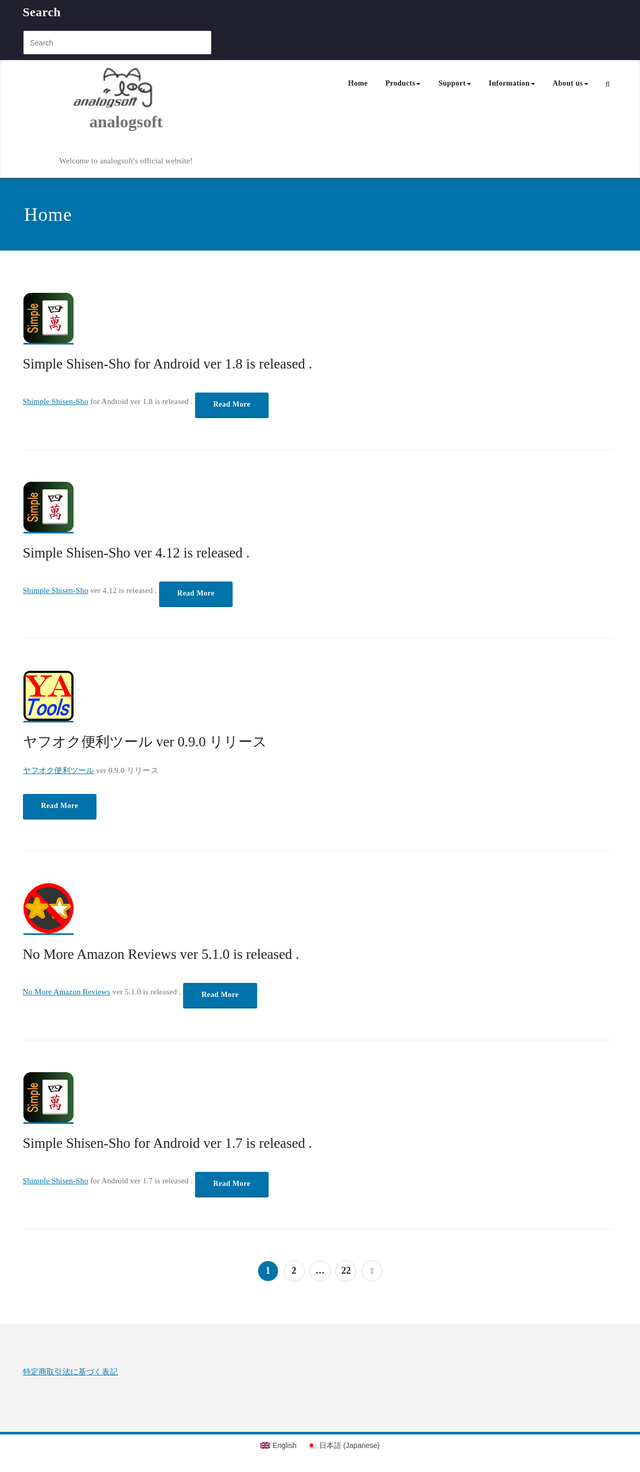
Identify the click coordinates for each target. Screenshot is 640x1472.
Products (402, 83)
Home (358, 83)
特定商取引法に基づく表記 (70, 1372)
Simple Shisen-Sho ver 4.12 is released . (136, 553)
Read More (232, 404)
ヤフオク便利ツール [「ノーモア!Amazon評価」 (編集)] (58, 770)
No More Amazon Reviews (67, 992)
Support (454, 83)
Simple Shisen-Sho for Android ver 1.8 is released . (167, 364)
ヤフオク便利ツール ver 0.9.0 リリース (145, 742)
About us (570, 83)
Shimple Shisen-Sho (56, 401)
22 (346, 1270)
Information (512, 83)
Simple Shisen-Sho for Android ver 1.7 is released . (167, 1143)
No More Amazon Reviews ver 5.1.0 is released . (161, 954)
